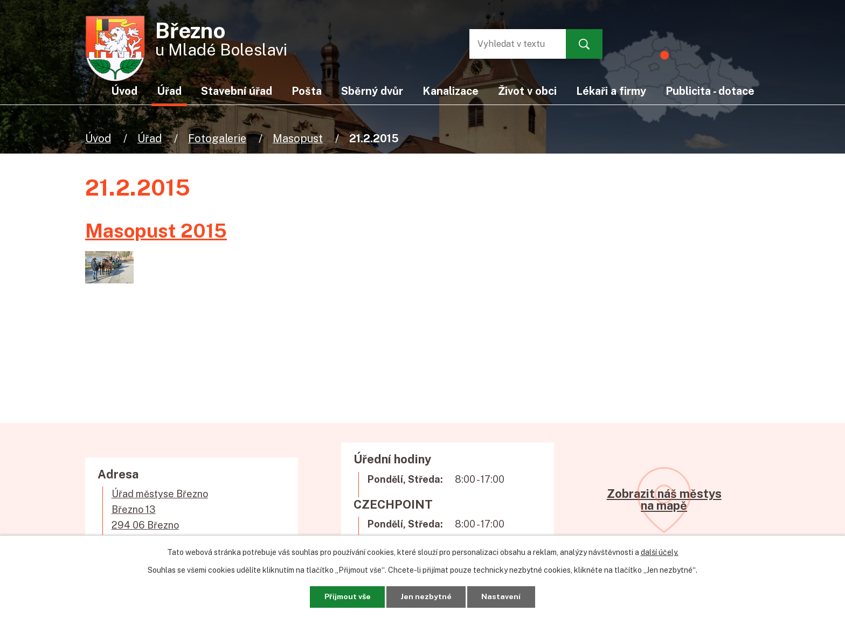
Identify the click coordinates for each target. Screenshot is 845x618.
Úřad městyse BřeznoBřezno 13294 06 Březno (160, 509)
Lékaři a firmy (611, 91)
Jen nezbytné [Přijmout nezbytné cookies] (426, 596)
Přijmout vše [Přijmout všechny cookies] (346, 596)
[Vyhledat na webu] (512, 44)
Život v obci (527, 91)
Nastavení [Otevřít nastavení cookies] (502, 596)
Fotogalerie (217, 138)
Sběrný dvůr (372, 91)
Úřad (149, 138)
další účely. (659, 552)
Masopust (298, 138)
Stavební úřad (236, 91)
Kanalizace (450, 91)
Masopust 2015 (156, 230)
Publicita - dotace (710, 91)
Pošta (307, 91)
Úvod (98, 138)
